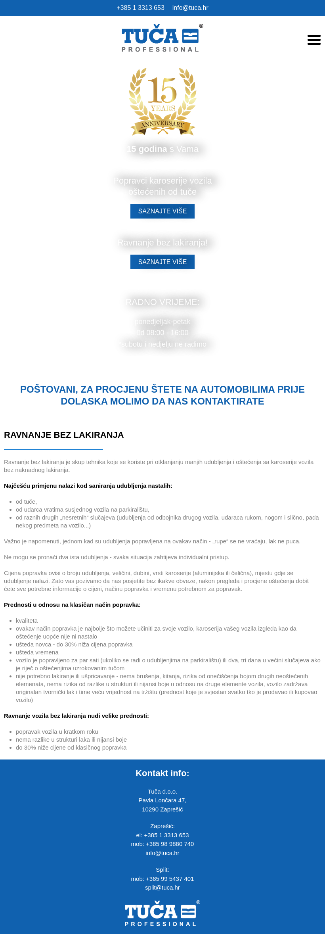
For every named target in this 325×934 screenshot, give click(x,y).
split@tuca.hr (162, 887)
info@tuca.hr (190, 7)
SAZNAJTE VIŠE (162, 211)
